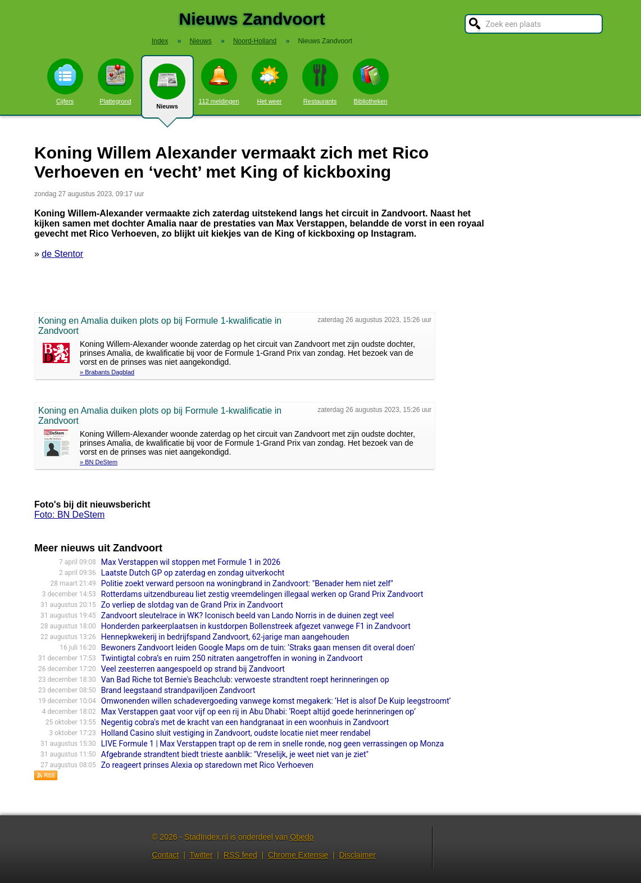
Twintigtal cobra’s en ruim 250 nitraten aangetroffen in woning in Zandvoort (232, 658)
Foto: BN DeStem (69, 514)
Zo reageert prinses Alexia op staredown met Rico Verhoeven (207, 764)
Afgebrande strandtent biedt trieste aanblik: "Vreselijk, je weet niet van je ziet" (235, 754)
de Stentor (62, 254)
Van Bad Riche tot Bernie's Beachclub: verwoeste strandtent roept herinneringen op (245, 679)
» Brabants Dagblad (107, 372)
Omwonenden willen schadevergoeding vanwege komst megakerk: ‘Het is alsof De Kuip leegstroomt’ (276, 700)
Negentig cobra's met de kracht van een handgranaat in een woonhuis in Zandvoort (245, 722)
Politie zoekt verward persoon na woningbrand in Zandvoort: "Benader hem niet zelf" (247, 583)
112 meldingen (218, 81)
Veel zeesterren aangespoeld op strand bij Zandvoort (193, 668)
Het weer (270, 81)
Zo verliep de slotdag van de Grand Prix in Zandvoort (192, 604)
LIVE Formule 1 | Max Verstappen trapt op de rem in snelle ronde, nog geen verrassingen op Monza (272, 743)
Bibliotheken (371, 81)
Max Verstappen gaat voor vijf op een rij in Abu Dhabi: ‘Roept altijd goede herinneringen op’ (258, 711)
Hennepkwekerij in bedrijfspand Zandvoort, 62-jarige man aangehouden (225, 636)
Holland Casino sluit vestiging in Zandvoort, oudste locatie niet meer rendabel (236, 732)
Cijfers (65, 81)
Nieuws (167, 91)
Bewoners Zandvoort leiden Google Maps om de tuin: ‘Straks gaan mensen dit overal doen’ (258, 647)
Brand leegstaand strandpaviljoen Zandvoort (178, 690)
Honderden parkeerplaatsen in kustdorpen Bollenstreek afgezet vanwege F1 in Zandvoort (256, 626)
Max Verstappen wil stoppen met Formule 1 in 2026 (190, 562)
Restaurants (320, 81)
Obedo (301, 836)
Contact (165, 854)
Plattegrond (116, 81)
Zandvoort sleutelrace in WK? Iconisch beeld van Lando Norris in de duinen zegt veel (247, 615)
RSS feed (240, 854)
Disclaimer (357, 854)
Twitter (200, 854)
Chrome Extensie (298, 854)
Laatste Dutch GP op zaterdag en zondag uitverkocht (193, 572)
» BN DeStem (98, 462)
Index (160, 41)
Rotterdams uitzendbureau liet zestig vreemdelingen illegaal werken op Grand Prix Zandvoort (262, 594)
